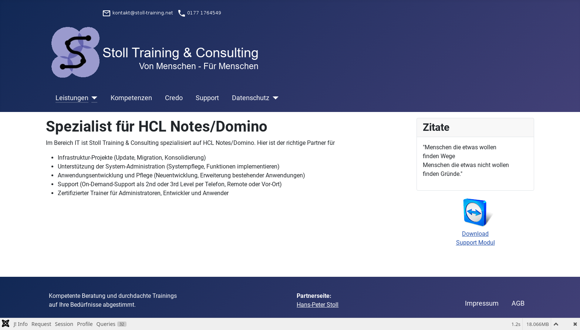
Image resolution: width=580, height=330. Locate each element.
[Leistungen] (93, 98)
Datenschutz (250, 98)
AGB (518, 303)
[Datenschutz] (274, 98)
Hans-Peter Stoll (317, 304)
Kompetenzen (131, 98)
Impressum (482, 303)
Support (207, 98)
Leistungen (71, 98)
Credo (174, 98)
